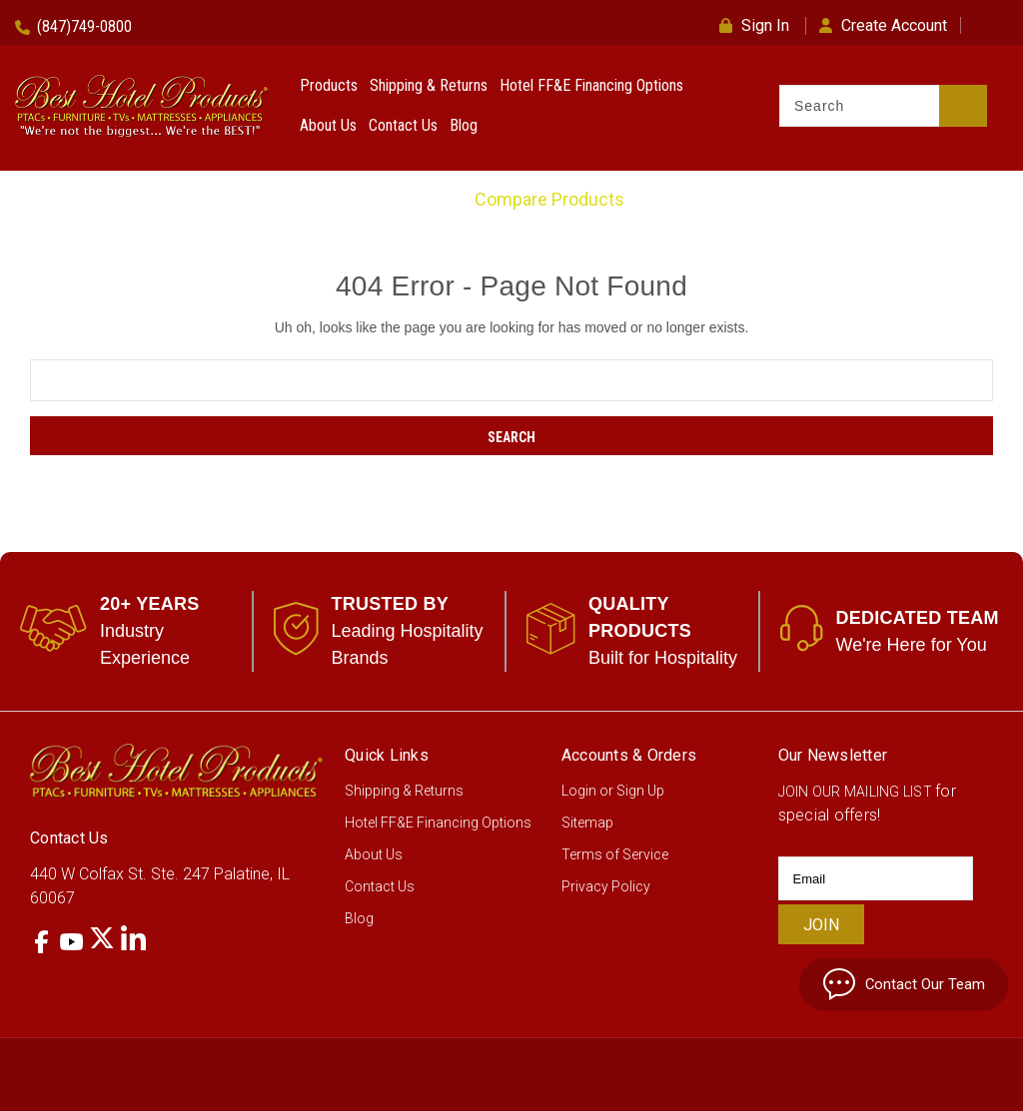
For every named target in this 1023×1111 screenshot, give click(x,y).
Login (578, 791)
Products (329, 85)
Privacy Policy (605, 886)
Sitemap (587, 823)
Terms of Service (614, 854)
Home (424, 199)
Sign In (754, 25)
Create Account (883, 25)
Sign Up (640, 791)
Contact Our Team (892, 982)
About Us (328, 125)
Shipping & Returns (429, 85)
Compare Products (549, 199)
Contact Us (403, 125)
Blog (464, 125)
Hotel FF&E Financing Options (591, 85)
